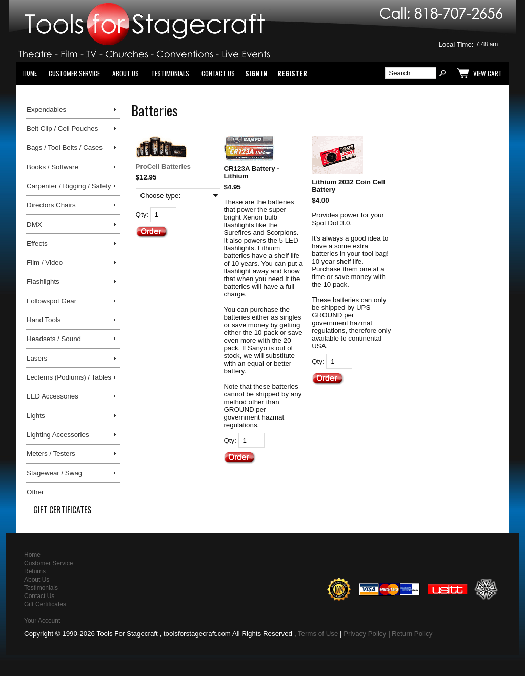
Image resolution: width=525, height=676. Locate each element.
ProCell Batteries (163, 166)
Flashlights (43, 281)
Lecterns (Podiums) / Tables (69, 377)
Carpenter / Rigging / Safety (69, 186)
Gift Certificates (62, 510)
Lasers (37, 358)
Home (30, 73)
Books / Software (52, 167)
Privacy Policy (365, 634)
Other (35, 492)
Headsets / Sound (54, 339)
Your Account (42, 620)
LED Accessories (52, 396)
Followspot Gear (51, 301)
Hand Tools (43, 320)
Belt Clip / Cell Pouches (62, 128)
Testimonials (170, 73)
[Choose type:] (178, 195)
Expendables (46, 109)
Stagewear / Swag (54, 473)
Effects (37, 243)
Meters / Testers (51, 454)
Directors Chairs (51, 205)
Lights (36, 416)
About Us (125, 73)
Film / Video (45, 262)
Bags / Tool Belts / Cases (65, 147)
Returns (35, 571)
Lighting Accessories (58, 435)
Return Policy (412, 634)
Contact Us (218, 73)
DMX (34, 224)
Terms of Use (318, 634)
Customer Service (74, 73)
